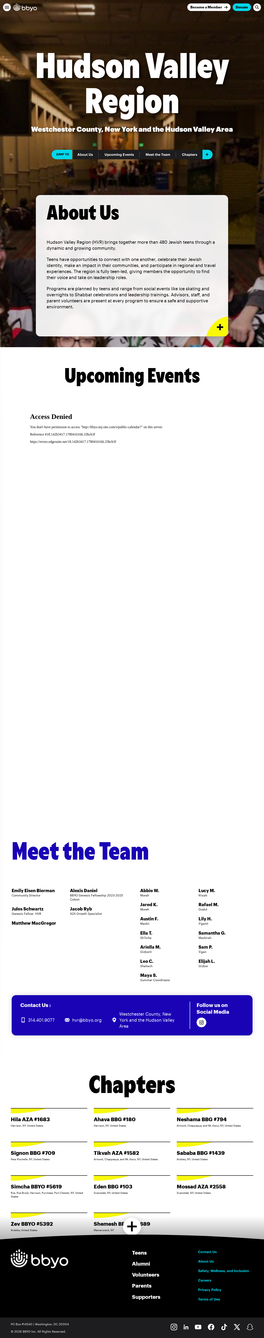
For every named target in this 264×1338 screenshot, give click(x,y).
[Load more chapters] (132, 1226)
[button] (7, 7)
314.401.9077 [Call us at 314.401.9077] (41, 1020)
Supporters (146, 1297)
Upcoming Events (119, 154)
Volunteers (145, 1274)
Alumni (141, 1263)
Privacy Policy (209, 1290)
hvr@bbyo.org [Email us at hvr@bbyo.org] (87, 1020)
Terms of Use (209, 1299)
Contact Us (207, 1252)
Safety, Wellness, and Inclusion (223, 1271)
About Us (85, 154)
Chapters (189, 154)
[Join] (209, 7)
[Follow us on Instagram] (201, 1022)
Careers (204, 1280)
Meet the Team (158, 154)
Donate (242, 7)
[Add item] (207, 154)
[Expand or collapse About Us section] (217, 326)
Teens (139, 1252)
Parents (141, 1285)
